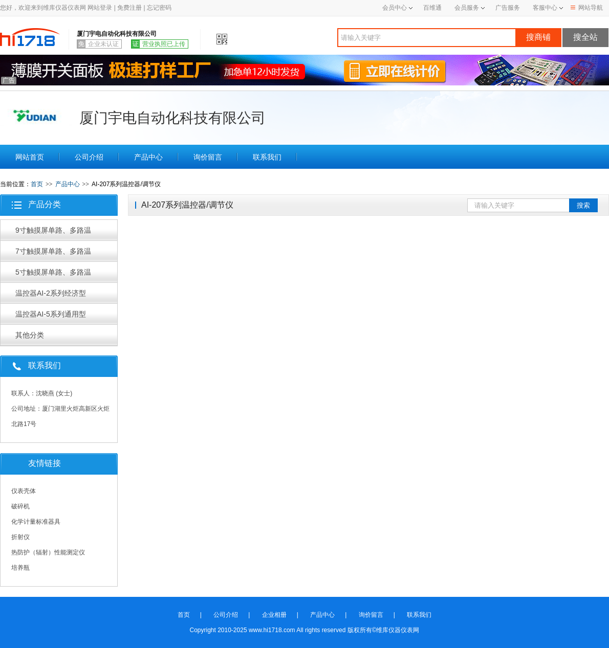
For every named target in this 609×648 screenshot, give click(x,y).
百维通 (432, 7)
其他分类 (29, 335)
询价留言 (207, 157)
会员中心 (397, 7)
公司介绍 (89, 157)
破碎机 (20, 506)
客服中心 (545, 7)
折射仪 (20, 537)
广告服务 (507, 7)
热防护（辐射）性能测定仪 (48, 552)
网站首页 (29, 157)
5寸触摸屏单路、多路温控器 (53, 275)
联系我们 (267, 157)
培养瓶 (20, 567)
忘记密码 (159, 7)
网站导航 (587, 7)
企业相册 (274, 614)
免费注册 (129, 7)
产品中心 (148, 157)
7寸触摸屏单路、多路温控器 (53, 254)
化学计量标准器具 (35, 521)
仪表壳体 (23, 491)
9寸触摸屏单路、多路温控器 (53, 233)
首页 (37, 184)
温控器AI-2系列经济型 (50, 293)
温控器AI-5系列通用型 (50, 314)
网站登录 (100, 7)
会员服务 (466, 7)
